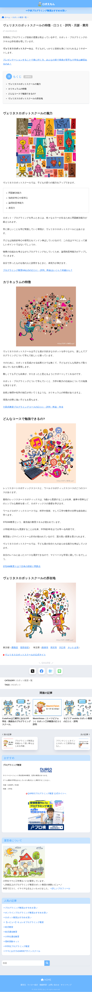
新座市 (45, 647)
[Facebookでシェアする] (41, 671)
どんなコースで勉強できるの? (22, 94)
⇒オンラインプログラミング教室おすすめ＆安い (25, 912)
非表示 (28, 77)
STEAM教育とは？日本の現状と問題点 (21, 566)
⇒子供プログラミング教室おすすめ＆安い (46, 10)
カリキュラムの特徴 (17, 89)
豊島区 (15, 647)
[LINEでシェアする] (59, 671)
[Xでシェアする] (32, 671)
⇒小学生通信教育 (11, 937)
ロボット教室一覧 (24, 680)
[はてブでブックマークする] (50, 671)
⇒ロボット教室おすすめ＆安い (17, 917)
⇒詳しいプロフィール (60, 888)
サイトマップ (66, 985)
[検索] (47, 963)
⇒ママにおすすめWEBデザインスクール (21, 951)
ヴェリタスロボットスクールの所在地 (25, 98)
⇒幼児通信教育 (10, 932)
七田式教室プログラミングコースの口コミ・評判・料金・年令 (33, 407)
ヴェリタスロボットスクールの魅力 (24, 84)
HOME (46, 979)
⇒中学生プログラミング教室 (16, 946)
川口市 (62, 647)
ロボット (17, 684)
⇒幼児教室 (8, 927)
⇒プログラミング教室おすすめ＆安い (20, 908)
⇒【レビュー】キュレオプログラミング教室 (23, 922)
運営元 (23, 985)
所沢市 (53, 647)
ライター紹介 (32, 985)
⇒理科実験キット (11, 941)
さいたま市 (73, 647)
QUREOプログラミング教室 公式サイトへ (47, 793)
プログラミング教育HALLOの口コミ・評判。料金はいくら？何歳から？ (37, 270)
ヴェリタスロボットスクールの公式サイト (25, 655)
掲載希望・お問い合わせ (49, 985)
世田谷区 (24, 647)
